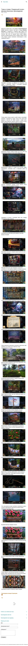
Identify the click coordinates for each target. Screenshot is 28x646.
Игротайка (5, 1)
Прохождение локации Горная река (9, 593)
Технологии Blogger (14, 642)
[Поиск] (26, 1)
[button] (2, 15)
